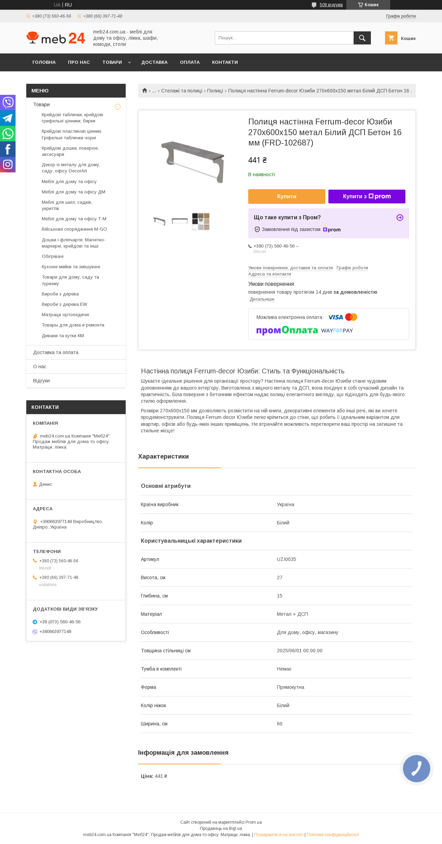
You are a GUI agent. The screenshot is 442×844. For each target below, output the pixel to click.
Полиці (215, 90)
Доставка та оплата (55, 352)
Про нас (79, 62)
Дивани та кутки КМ (63, 335)
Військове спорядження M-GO (74, 229)
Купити (287, 196)
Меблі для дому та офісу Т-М (74, 218)
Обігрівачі (53, 256)
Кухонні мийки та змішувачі (71, 266)
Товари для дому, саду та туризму (70, 280)
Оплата (190, 62)
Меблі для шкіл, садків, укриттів (67, 205)
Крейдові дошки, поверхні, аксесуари (70, 151)
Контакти (225, 62)
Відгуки (41, 380)
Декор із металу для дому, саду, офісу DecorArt (71, 167)
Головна (44, 62)
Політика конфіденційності (333, 834)
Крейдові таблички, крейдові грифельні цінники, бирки (72, 117)
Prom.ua (254, 822)
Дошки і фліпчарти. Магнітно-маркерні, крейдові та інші (74, 243)
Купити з (367, 196)
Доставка (154, 62)
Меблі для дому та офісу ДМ (73, 191)
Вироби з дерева (60, 294)
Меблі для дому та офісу (69, 181)
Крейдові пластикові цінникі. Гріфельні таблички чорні (72, 134)
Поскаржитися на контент (279, 834)
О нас (39, 366)
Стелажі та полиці (181, 90)
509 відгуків (331, 4)
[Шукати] (362, 37)
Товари (112, 62)
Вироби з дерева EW (64, 304)
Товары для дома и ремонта (73, 325)
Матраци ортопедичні (65, 314)
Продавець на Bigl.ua (221, 828)
